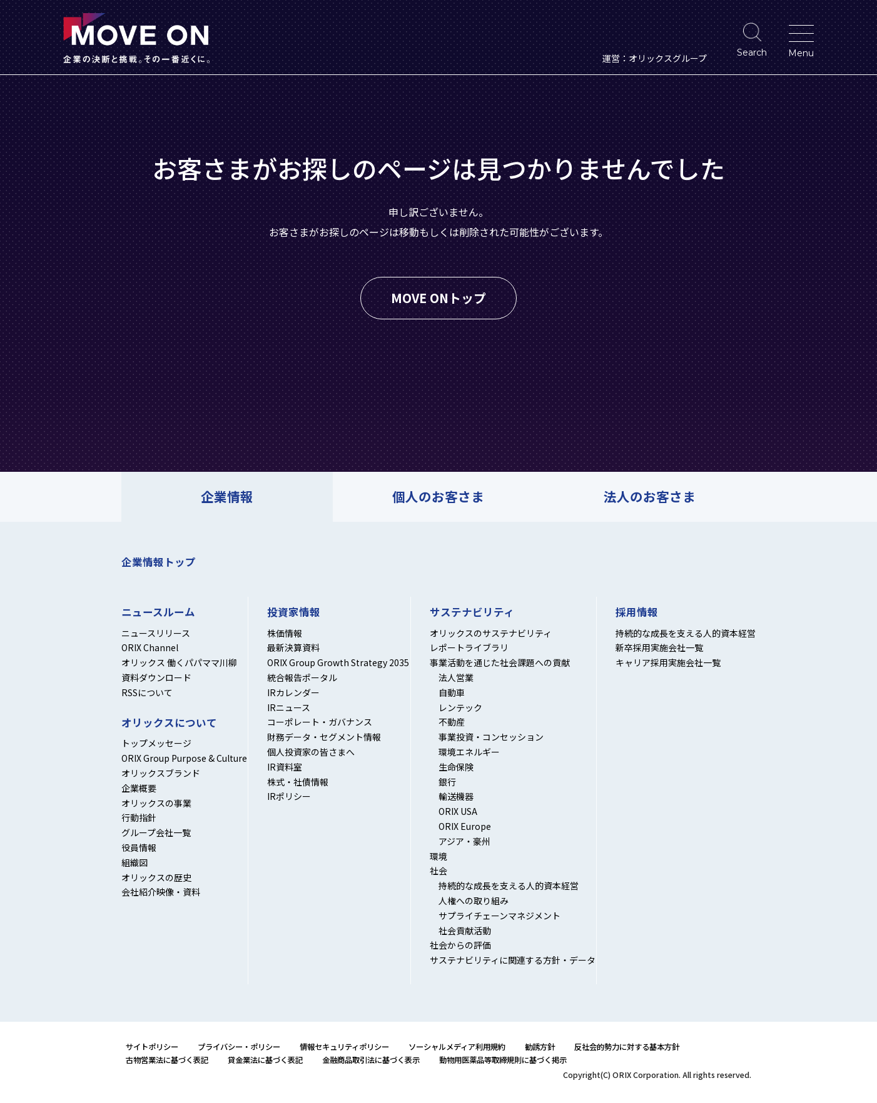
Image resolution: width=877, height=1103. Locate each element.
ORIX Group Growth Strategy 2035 (338, 662)
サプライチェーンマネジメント (499, 915)
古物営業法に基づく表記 (167, 1060)
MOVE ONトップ (438, 298)
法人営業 (456, 677)
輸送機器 (456, 796)
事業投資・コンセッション (491, 737)
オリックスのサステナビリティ (491, 633)
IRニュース (288, 707)
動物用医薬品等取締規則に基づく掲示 (503, 1060)
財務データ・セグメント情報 (324, 737)
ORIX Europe (464, 826)
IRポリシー (289, 796)
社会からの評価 (460, 945)
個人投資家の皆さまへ (311, 752)
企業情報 (227, 496)
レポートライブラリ (469, 647)
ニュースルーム (158, 612)
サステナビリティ (472, 612)
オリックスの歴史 (156, 877)
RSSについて (147, 692)
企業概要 (138, 788)
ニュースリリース (155, 633)
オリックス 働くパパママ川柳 (179, 662)
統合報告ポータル (302, 677)
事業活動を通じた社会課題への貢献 (500, 662)
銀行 (447, 782)
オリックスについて (169, 723)
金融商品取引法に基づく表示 (371, 1060)
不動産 (451, 722)
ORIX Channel (149, 647)
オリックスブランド (160, 773)
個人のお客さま (438, 496)
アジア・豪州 (464, 841)
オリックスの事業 (156, 803)
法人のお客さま (650, 496)
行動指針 (138, 817)
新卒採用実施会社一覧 (659, 647)
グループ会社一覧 (156, 832)
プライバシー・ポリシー (239, 1046)
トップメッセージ (156, 743)
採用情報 (637, 612)
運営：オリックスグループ (654, 58)
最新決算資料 (293, 647)
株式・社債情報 (297, 782)
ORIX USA (457, 811)
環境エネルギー (469, 752)
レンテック (460, 707)
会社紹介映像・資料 (160, 892)
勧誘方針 (540, 1046)
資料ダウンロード (156, 677)
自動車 (451, 692)
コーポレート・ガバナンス (319, 722)
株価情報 (284, 633)
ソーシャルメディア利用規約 (456, 1046)
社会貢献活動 (464, 930)
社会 (438, 870)
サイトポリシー (152, 1046)
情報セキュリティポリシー (344, 1046)
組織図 (134, 862)
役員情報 (138, 847)
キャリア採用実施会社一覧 (668, 662)
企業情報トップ (158, 561)
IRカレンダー (293, 692)
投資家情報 (293, 612)
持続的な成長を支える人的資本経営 (508, 885)
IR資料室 (284, 767)
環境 (438, 856)
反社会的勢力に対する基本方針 (626, 1046)
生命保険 (456, 767)
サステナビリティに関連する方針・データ (513, 960)
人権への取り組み (473, 900)
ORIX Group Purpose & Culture (184, 758)
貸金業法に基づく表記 (265, 1060)
